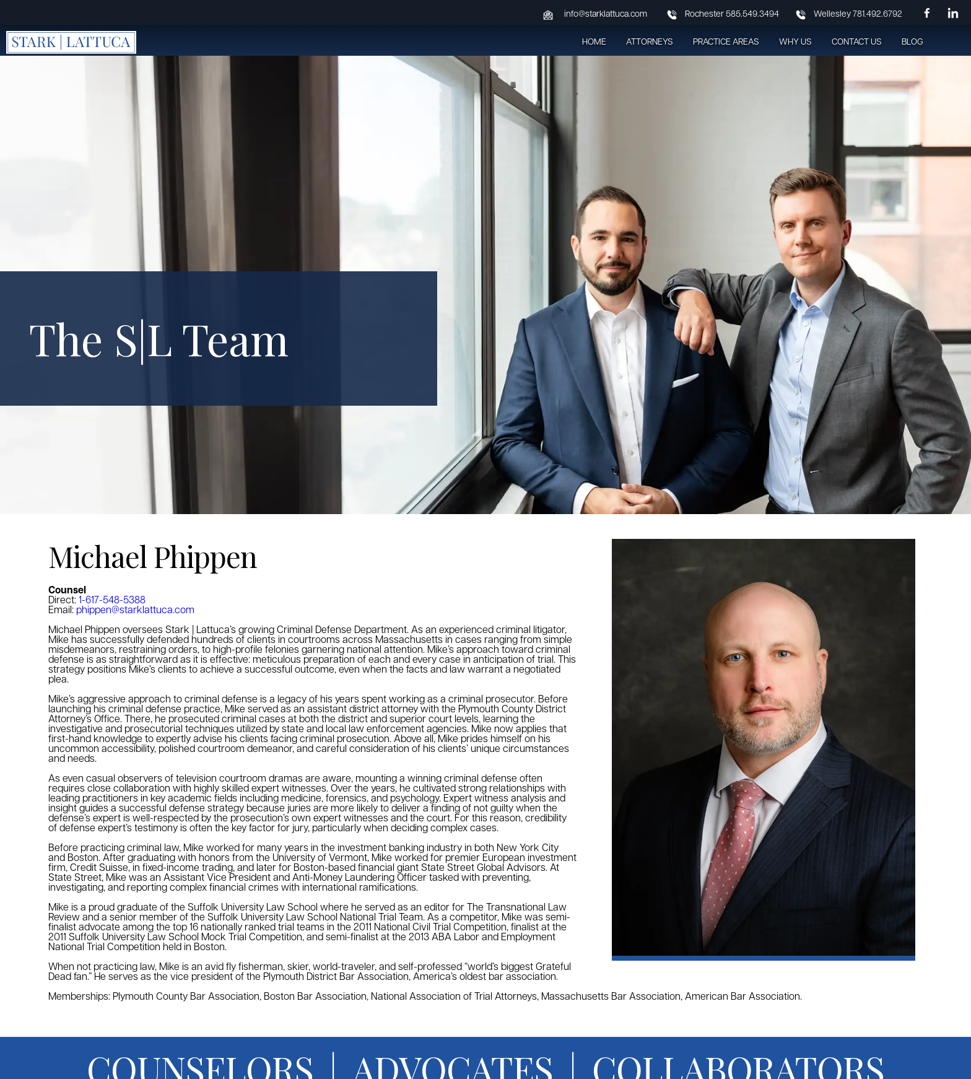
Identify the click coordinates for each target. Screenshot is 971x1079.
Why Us (795, 42)
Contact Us (857, 42)
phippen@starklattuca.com (135, 611)
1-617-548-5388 (112, 601)
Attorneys (649, 42)
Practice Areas (726, 42)
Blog (912, 42)
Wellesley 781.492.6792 (858, 14)
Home (594, 42)
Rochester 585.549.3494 (732, 14)
